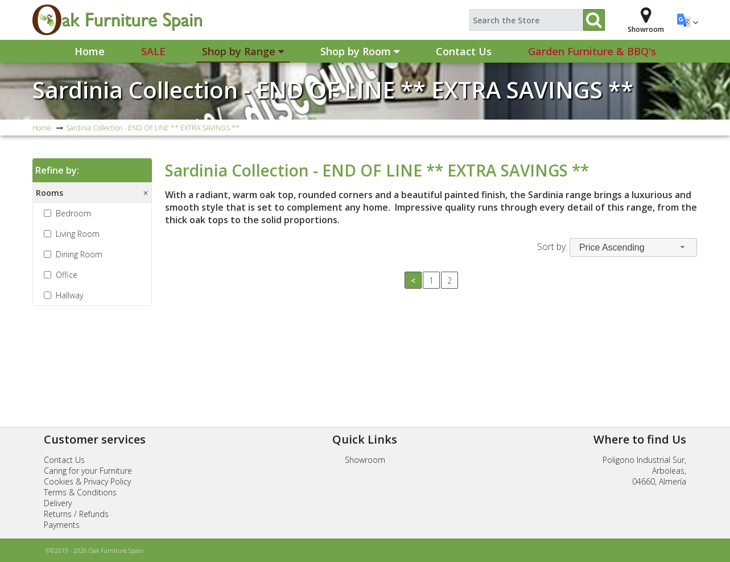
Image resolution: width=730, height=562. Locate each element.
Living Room (78, 233)
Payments (62, 524)
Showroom (365, 459)
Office (66, 274)
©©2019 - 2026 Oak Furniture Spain (95, 551)
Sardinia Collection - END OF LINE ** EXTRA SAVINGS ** (332, 89)
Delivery (58, 503)
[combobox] (633, 247)
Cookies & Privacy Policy (87, 481)
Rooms (49, 192)
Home (90, 51)
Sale (153, 51)
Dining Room (79, 254)
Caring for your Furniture (88, 470)
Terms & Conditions (80, 492)
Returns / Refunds (76, 513)
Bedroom (73, 213)
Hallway (69, 295)
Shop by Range (243, 51)
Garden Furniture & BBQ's (592, 51)
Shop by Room (359, 51)
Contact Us (464, 51)
